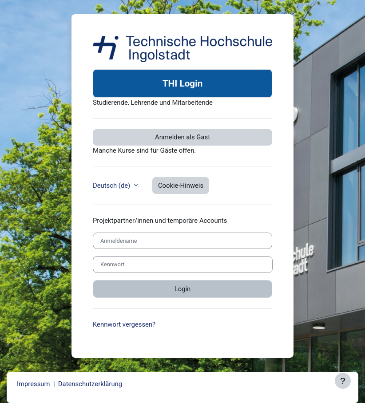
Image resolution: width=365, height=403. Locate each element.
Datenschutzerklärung (90, 384)
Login (183, 289)
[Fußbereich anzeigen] (343, 381)
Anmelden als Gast (182, 137)
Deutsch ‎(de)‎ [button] (112, 186)
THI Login (183, 83)
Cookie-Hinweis (180, 186)
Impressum (33, 384)
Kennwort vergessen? (124, 324)
